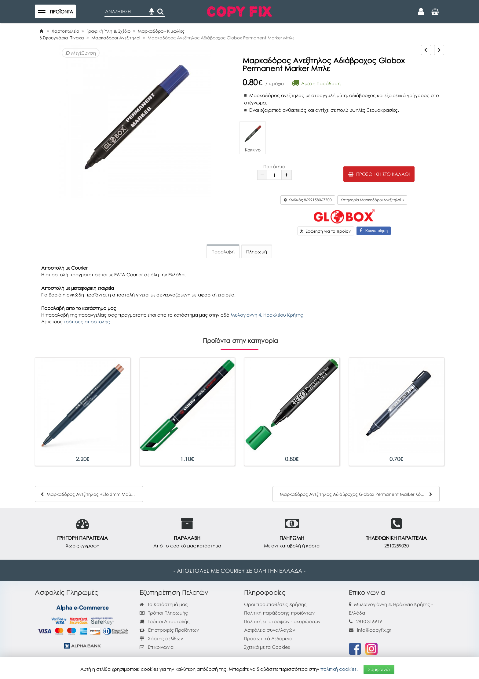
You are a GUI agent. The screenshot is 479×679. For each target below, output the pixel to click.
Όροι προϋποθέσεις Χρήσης (275, 604)
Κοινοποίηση (374, 230)
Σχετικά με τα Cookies (267, 647)
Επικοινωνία (161, 647)
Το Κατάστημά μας (164, 604)
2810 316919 (369, 621)
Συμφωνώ (379, 669)
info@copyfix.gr (370, 630)
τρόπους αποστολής (87, 321)
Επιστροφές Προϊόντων (169, 630)
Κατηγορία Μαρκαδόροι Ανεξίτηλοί (372, 200)
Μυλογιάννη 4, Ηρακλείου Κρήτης (267, 315)
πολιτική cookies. (339, 669)
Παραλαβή (223, 251)
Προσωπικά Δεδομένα (268, 638)
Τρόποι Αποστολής (165, 621)
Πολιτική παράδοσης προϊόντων (279, 612)
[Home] (41, 31)
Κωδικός (308, 200)
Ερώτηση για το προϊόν (325, 231)
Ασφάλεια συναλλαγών (269, 630)
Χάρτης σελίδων (161, 638)
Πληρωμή (256, 251)
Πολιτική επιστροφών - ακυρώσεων (282, 621)
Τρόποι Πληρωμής (164, 612)
